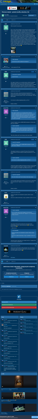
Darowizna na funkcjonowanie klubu (8, 307)
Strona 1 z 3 (14, 261)
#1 (35, 23)
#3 (35, 71)
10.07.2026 (5, 350)
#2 (35, 56)
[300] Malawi (13, 257)
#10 (35, 245)
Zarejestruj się (11, 276)
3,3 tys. (6, 100)
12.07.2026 (5, 340)
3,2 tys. (6, 202)
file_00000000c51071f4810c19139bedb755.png (9, 388)
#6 (35, 139)
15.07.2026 (5, 330)
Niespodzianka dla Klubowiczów (7, 304)
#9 (35, 207)
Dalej (7, 261)
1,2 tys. (6, 255)
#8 (35, 192)
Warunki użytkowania (14, 417)
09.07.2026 (5, 355)
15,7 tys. (6, 66)
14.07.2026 (5, 335)
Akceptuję (35, 417)
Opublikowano (12, 320)
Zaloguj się (26, 276)
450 (6, 117)
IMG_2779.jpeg (3, 412)
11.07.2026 (5, 319)
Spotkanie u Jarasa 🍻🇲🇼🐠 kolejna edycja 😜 (8, 400)
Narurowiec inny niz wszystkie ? (9, 365)
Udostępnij (25, 15)
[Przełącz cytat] (12, 59)
